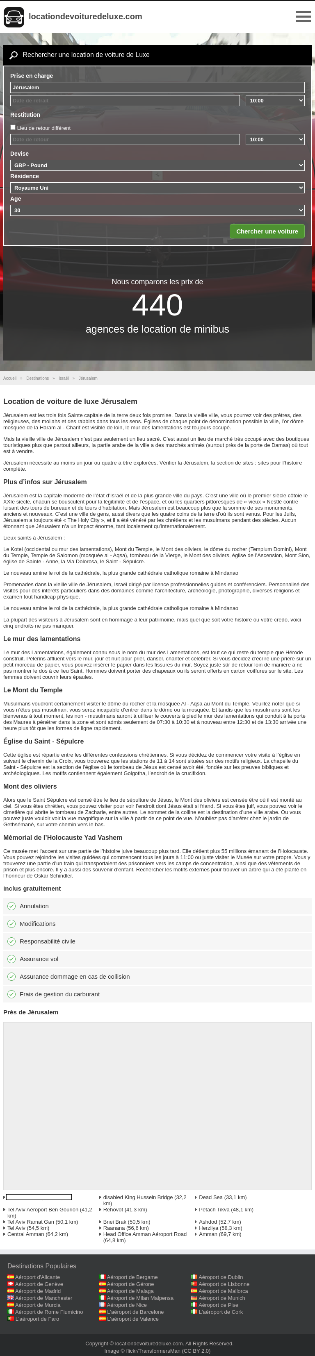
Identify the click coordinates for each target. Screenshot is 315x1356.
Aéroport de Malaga (130, 1291)
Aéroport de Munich (222, 1298)
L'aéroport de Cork (221, 1312)
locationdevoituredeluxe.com (85, 16)
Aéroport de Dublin (221, 1277)
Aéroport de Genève (39, 1284)
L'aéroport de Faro (37, 1319)
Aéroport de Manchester (43, 1298)
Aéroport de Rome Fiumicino (49, 1312)
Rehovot (113, 1209)
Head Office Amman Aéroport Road (145, 1234)
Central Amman (25, 1234)
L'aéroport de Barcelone (135, 1312)
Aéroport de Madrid (38, 1291)
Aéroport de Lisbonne (224, 1284)
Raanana (114, 1228)
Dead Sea (211, 1197)
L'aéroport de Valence (133, 1319)
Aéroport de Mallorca (223, 1291)
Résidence (24, 176)
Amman (208, 1234)
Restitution (25, 114)
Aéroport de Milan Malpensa (140, 1298)
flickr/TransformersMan (153, 1351)
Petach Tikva (214, 1209)
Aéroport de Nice (127, 1305)
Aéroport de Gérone (130, 1284)
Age (15, 198)
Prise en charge (31, 76)
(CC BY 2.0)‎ (196, 1351)
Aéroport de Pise (218, 1305)
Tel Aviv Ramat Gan (30, 1222)
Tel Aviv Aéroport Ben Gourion (42, 1209)
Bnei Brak (114, 1222)
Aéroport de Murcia (38, 1305)
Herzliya (208, 1228)
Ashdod (208, 1222)
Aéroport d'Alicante (37, 1277)
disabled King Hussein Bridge (138, 1197)
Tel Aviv (16, 1228)
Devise (19, 153)
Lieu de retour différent (44, 128)
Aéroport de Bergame (132, 1277)
